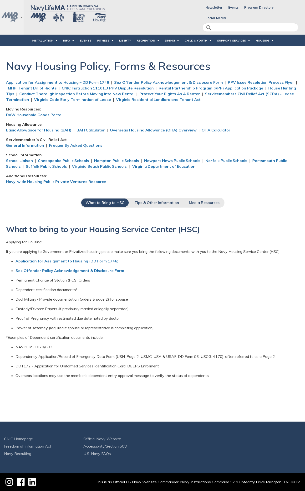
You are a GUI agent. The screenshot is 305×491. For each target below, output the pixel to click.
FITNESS (103, 40)
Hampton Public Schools (116, 160)
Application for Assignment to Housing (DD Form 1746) (67, 261)
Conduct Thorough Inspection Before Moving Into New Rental (76, 93)
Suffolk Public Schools (46, 166)
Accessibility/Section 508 (105, 446)
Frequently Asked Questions (75, 145)
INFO (66, 40)
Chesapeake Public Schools (63, 160)
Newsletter (214, 7)
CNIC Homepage (18, 438)
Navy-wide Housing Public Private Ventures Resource (56, 181)
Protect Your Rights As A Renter (169, 93)
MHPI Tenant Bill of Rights (32, 88)
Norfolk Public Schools (226, 160)
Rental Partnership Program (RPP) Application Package (211, 88)
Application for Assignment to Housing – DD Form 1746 (57, 82)
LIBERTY (125, 40)
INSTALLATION (42, 40)
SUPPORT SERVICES (231, 40)
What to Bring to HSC (105, 202)
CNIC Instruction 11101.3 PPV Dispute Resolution (108, 88)
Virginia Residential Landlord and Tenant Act (158, 99)
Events (233, 7)
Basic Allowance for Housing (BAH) (38, 130)
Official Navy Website (102, 438)
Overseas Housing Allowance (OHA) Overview (153, 130)
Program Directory (259, 7)
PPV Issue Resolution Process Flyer (261, 82)
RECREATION (146, 40)
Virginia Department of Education (163, 166)
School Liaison (19, 160)
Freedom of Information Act (27, 446)
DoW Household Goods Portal (34, 114)
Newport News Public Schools (172, 160)
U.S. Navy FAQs (97, 453)
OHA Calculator (216, 130)
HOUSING (262, 40)
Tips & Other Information (156, 202)
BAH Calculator (90, 130)
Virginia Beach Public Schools (99, 166)
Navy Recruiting (17, 453)
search (208, 27)
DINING (170, 40)
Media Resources (204, 202)
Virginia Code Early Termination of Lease (72, 99)
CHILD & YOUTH (196, 40)
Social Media (215, 18)
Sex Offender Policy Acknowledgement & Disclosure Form (168, 82)
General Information (25, 145)
